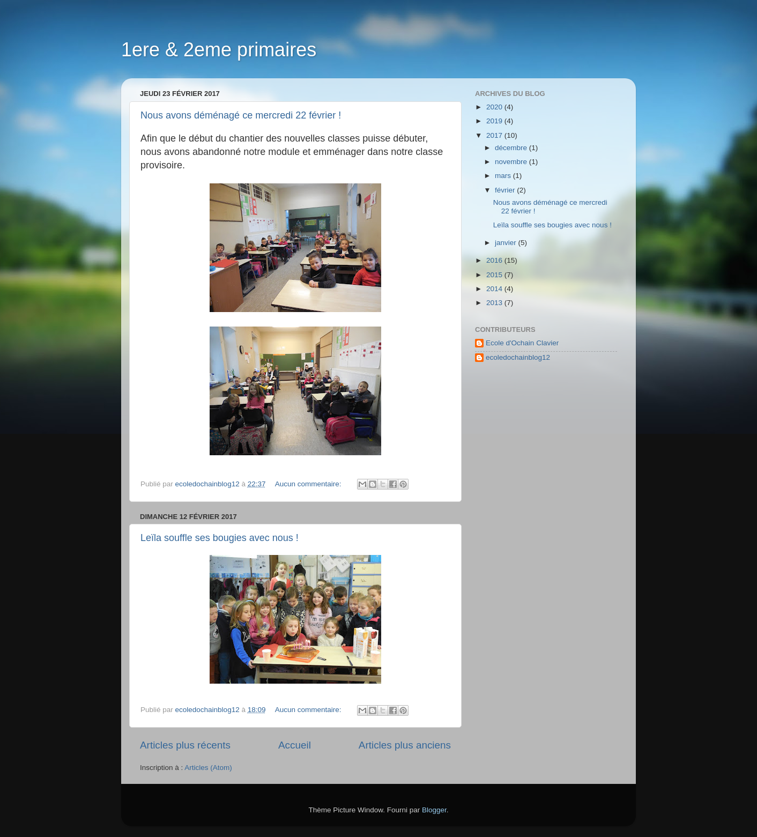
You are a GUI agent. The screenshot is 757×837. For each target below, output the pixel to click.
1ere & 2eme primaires (218, 50)
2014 (495, 289)
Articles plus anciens (405, 745)
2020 (495, 107)
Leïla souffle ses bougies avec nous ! (219, 537)
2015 (495, 275)
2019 (495, 121)
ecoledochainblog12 (518, 357)
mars (504, 176)
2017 (495, 135)
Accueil (294, 745)
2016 (495, 260)
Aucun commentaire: (309, 484)
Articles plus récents (185, 745)
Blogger (434, 810)
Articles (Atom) (208, 768)
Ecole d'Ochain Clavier (522, 343)
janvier (506, 243)
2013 (495, 303)
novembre (512, 162)
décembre (512, 148)
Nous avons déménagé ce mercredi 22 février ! (240, 115)
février (506, 190)
